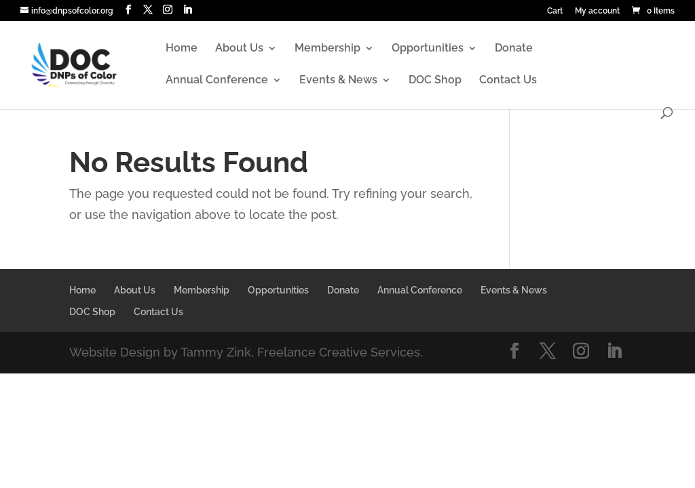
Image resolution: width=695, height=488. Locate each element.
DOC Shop (435, 80)
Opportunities (428, 48)
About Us (239, 48)
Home (182, 48)
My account (597, 11)
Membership (327, 48)
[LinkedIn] (187, 10)
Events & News (338, 80)
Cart (555, 11)
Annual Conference (217, 80)
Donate (514, 48)
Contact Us (508, 80)
